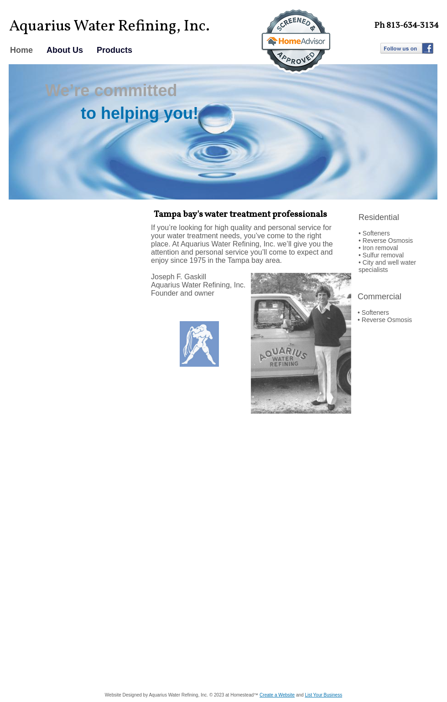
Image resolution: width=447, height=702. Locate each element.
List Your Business (323, 694)
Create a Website (277, 694)
